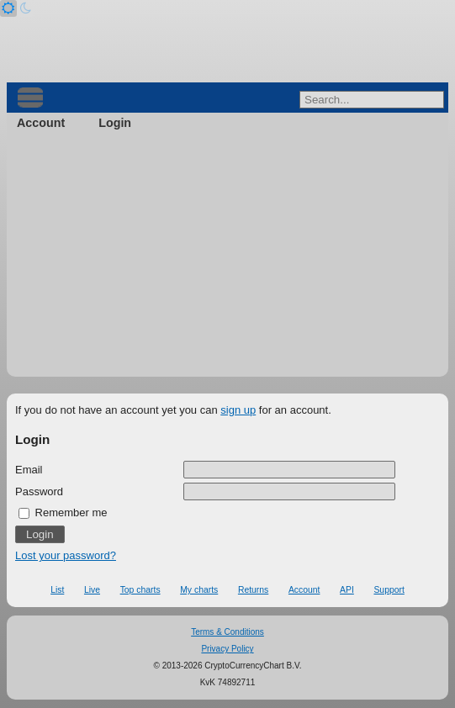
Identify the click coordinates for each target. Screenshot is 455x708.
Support (388, 589)
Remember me (63, 512)
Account (41, 122)
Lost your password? (65, 555)
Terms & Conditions (227, 632)
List (57, 589)
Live (92, 589)
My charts (199, 589)
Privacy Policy (227, 648)
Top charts (140, 589)
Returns (253, 589)
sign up (238, 410)
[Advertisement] (227, 259)
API (347, 589)
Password (39, 491)
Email (29, 469)
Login (114, 122)
